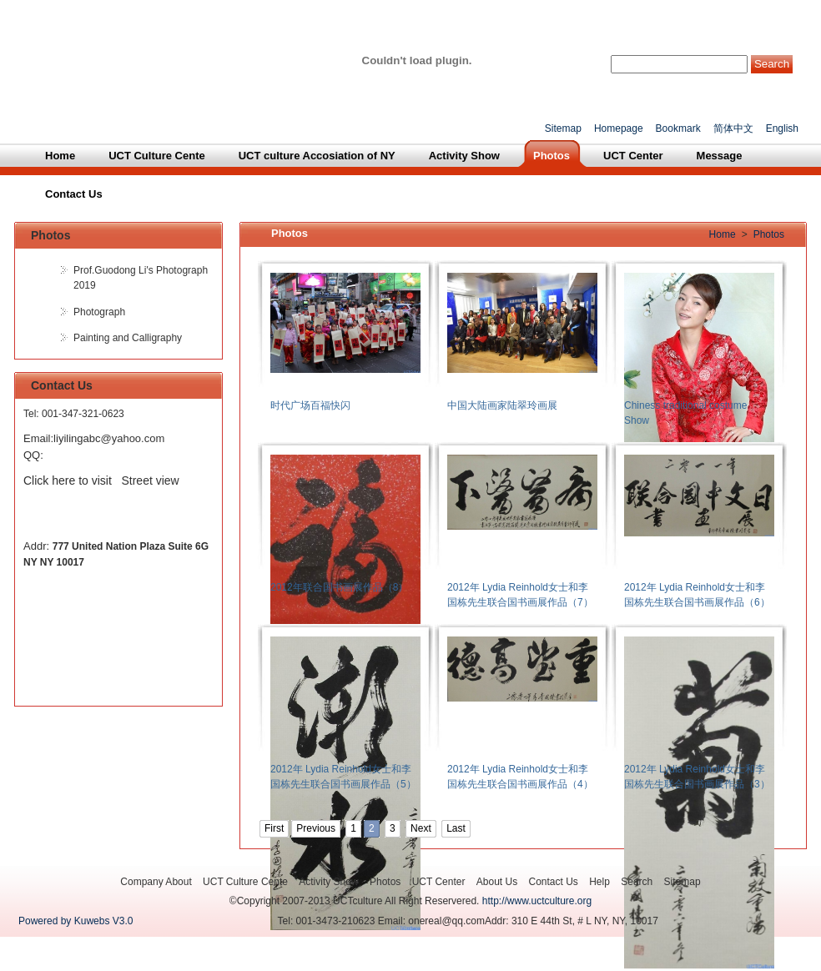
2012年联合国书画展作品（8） (339, 587)
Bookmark (678, 128)
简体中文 (733, 128)
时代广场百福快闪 (310, 405)
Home (722, 234)
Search (771, 64)
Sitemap (563, 128)
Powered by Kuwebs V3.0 (75, 921)
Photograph (99, 312)
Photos (768, 234)
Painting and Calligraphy (127, 338)
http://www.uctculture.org (537, 901)
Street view (150, 480)
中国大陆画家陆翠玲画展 (502, 405)
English (782, 128)
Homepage (618, 128)
